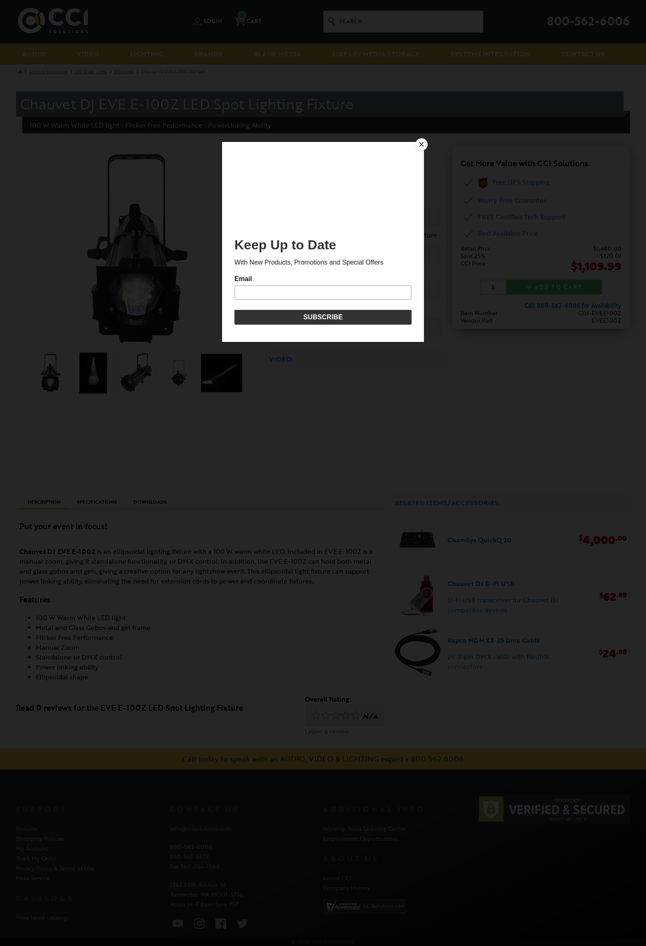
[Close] (422, 144)
